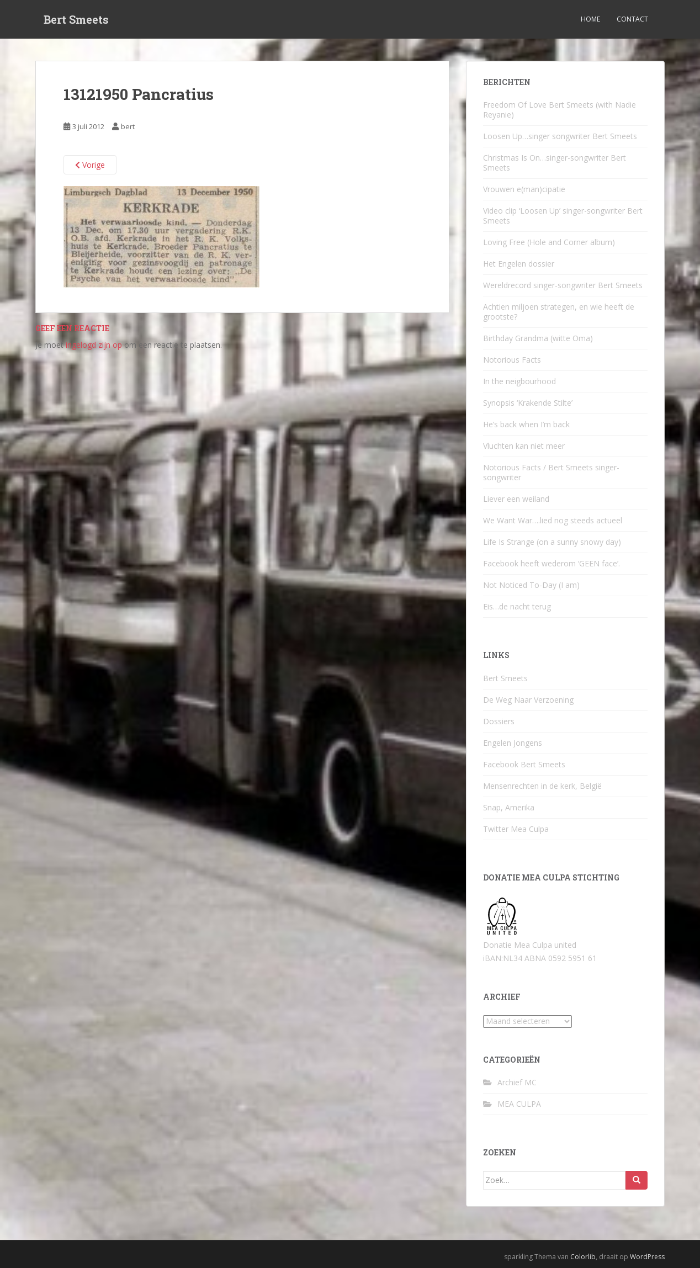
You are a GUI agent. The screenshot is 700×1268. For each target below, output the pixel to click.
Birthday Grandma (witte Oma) (538, 338)
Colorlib (583, 1256)
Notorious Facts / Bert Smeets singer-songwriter (551, 472)
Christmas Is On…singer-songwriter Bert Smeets (554, 162)
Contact (632, 19)
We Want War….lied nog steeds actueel (552, 520)
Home (590, 19)
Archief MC (517, 1082)
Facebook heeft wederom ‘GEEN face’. (551, 563)
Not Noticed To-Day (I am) (531, 585)
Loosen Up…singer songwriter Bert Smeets (560, 136)
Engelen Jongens (512, 743)
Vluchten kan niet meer (524, 446)
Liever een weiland (516, 499)
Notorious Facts (512, 359)
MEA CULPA (519, 1104)
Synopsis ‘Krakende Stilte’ (527, 402)
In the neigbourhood (519, 381)
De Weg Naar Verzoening (528, 699)
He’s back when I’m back (526, 424)
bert (128, 126)
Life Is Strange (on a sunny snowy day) (552, 542)
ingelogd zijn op (94, 344)
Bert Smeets (76, 19)
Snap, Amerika (508, 807)
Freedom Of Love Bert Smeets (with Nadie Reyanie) (559, 109)
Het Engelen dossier (518, 263)
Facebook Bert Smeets (524, 764)
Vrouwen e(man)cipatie (524, 189)
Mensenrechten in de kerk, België (542, 786)
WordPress (647, 1256)
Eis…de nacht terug (517, 606)
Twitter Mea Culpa (516, 829)
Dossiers (499, 721)
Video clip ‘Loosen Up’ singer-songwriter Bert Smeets (563, 215)
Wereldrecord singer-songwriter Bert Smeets (563, 285)
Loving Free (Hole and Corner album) (549, 242)
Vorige (90, 165)
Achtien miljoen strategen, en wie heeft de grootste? (558, 311)
